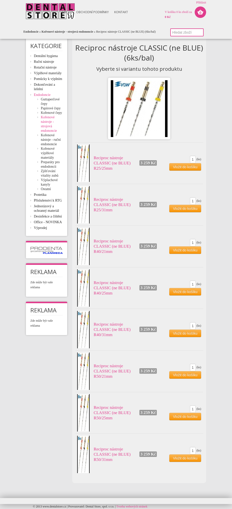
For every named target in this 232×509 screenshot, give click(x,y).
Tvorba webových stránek (131, 506)
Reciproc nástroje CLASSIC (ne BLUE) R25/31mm (112, 204)
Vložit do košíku (185, 167)
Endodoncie (31, 31)
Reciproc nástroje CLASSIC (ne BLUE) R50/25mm (112, 412)
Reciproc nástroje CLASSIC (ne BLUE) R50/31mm (112, 454)
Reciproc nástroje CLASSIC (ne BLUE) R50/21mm (112, 371)
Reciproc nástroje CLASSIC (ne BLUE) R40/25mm (112, 287)
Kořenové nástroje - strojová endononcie (67, 31)
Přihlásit (201, 2)
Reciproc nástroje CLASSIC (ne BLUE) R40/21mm (112, 246)
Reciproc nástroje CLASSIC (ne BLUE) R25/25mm (112, 163)
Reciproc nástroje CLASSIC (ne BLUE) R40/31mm (112, 329)
